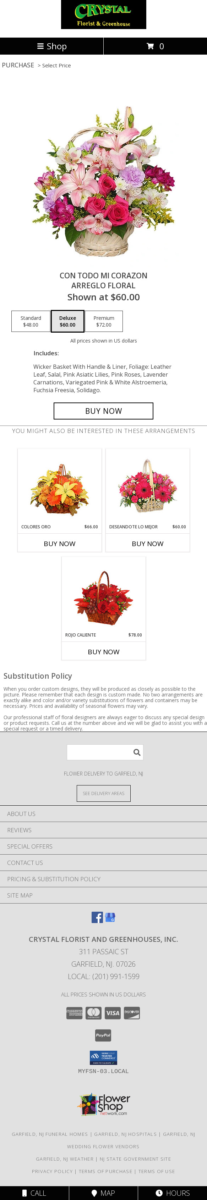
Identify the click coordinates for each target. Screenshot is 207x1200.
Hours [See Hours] (173, 1193)
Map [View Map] (103, 1193)
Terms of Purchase (105, 1171)
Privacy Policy (52, 1171)
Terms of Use (156, 1171)
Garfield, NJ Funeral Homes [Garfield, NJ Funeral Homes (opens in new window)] (50, 1134)
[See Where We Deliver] (104, 793)
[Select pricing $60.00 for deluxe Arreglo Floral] (67, 321)
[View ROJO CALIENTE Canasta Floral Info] (103, 594)
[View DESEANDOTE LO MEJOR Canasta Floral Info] (147, 486)
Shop (52, 46)
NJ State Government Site (135, 1159)
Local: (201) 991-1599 (104, 976)
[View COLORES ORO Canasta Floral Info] (59, 486)
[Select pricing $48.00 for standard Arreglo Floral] (31, 321)
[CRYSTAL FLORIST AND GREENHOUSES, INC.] (103, 27)
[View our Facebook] (97, 921)
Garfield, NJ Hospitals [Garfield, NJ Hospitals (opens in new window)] (125, 1134)
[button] (103, 1058)
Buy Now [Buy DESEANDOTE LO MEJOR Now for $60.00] (148, 543)
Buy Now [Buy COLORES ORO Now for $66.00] (60, 543)
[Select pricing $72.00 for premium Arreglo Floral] (103, 321)
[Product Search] (105, 752)
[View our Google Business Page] (110, 921)
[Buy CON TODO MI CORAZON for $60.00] (104, 411)
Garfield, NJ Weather (65, 1159)
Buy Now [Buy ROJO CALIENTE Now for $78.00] (104, 651)
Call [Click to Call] (34, 1193)
